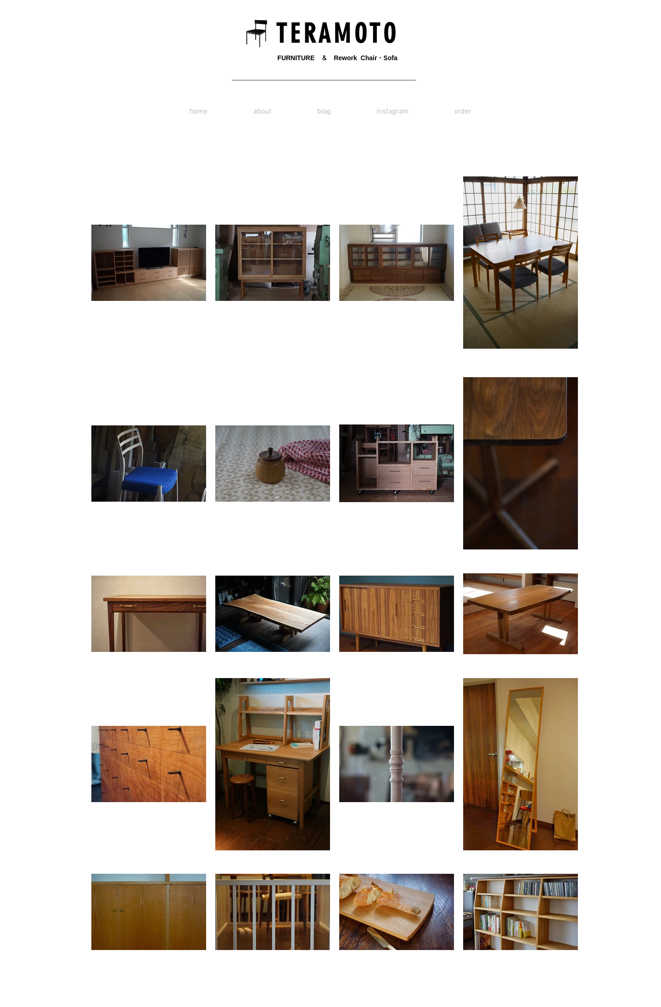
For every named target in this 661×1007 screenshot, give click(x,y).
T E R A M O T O (333, 33)
